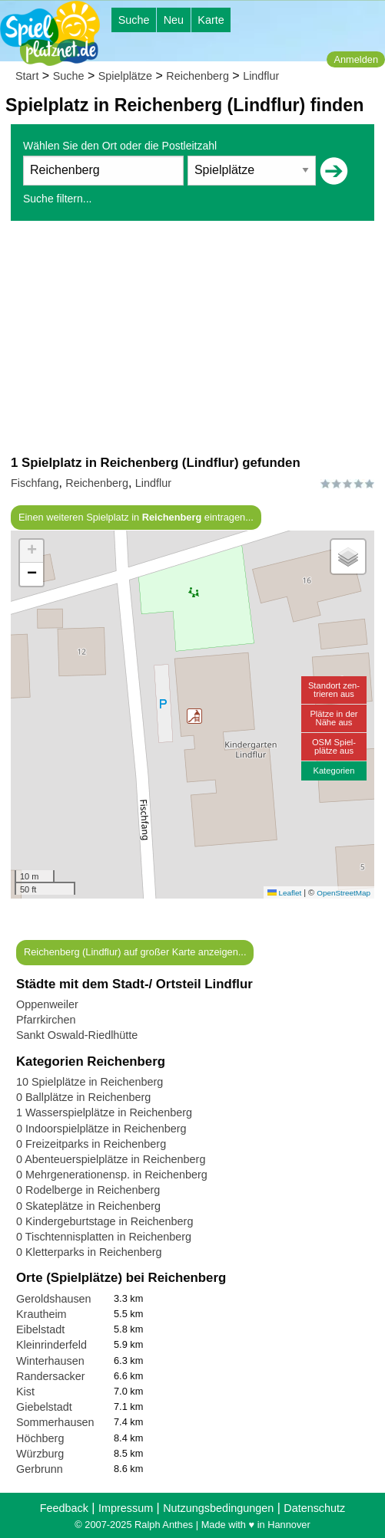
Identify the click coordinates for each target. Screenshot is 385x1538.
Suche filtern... (57, 198)
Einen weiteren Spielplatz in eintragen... (136, 517)
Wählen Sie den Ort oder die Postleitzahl (120, 146)
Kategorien (333, 770)
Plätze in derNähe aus (333, 718)
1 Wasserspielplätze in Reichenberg (104, 1112)
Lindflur (261, 76)
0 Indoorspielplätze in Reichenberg (101, 1128)
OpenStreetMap (343, 893)
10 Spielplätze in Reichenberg (89, 1082)
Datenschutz (314, 1508)
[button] (194, 716)
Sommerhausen (55, 1422)
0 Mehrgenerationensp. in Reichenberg (111, 1174)
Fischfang (34, 483)
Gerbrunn (39, 1469)
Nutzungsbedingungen (218, 1508)
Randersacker (50, 1376)
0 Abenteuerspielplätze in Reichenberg (110, 1159)
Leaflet (284, 893)
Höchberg (40, 1438)
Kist (25, 1391)
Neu (174, 20)
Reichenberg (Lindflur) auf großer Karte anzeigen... (135, 952)
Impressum (125, 1508)
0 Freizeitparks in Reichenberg (91, 1144)
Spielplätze (125, 76)
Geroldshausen (53, 1299)
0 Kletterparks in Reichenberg (89, 1252)
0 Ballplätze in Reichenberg (83, 1097)
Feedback (64, 1508)
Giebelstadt (44, 1407)
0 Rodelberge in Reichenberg (88, 1190)
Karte (210, 20)
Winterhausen (50, 1361)
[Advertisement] (192, 337)
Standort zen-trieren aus (334, 689)
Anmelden (356, 59)
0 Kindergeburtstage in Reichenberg (104, 1221)
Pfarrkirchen (46, 1020)
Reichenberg (197, 76)
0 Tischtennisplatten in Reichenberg (103, 1237)
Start (26, 76)
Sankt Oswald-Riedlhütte (77, 1035)
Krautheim (41, 1314)
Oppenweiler (47, 1004)
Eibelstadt (40, 1329)
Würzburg (40, 1454)
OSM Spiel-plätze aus (334, 746)
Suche (134, 20)
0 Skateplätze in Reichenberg (88, 1206)
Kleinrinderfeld (51, 1345)
